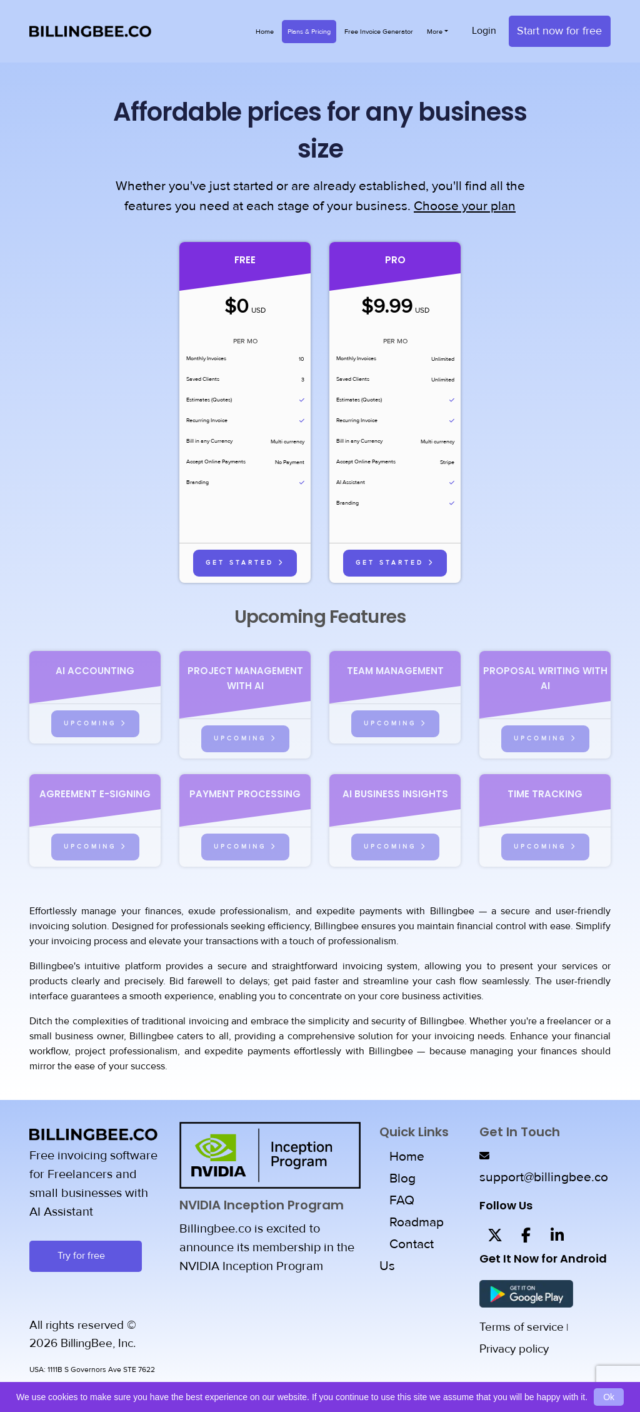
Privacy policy (514, 1349)
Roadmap (416, 1222)
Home (265, 31)
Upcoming (95, 723)
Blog (402, 1179)
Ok (608, 1397)
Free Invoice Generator (378, 31)
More (434, 31)
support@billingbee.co (543, 1177)
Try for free (86, 1255)
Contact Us (406, 1255)
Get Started (245, 562)
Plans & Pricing (309, 31)
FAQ (401, 1201)
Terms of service (521, 1327)
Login (484, 31)
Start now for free (559, 31)
